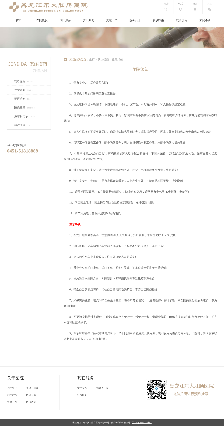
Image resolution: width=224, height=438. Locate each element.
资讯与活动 (32, 388)
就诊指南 (158, 20)
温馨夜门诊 (24, 116)
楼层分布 (23, 98)
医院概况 (42, 20)
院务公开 (135, 20)
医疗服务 (65, 20)
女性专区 (82, 388)
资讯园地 (88, 20)
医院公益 (31, 395)
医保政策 (24, 107)
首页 (19, 20)
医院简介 (12, 388)
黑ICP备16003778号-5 (142, 422)
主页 (92, 59)
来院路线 (205, 20)
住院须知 (23, 90)
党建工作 (111, 20)
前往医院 (22, 125)
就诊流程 (181, 20)
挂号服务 (82, 395)
